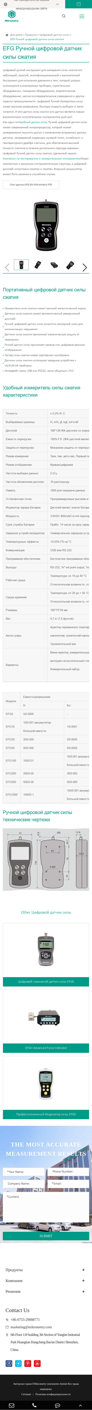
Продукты (31, 34)
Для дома (16, 34)
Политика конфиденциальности (53, 1394)
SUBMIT (46, 1236)
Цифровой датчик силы (54, 34)
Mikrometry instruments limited (50, 1383)
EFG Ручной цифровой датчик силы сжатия (37, 39)
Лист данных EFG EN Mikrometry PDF (31, 184)
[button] (84, 268)
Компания (14, 1280)
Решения (13, 1291)
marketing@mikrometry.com (31, 1327)
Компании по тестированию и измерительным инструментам (42, 158)
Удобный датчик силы (33, 122)
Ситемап (26, 1394)
